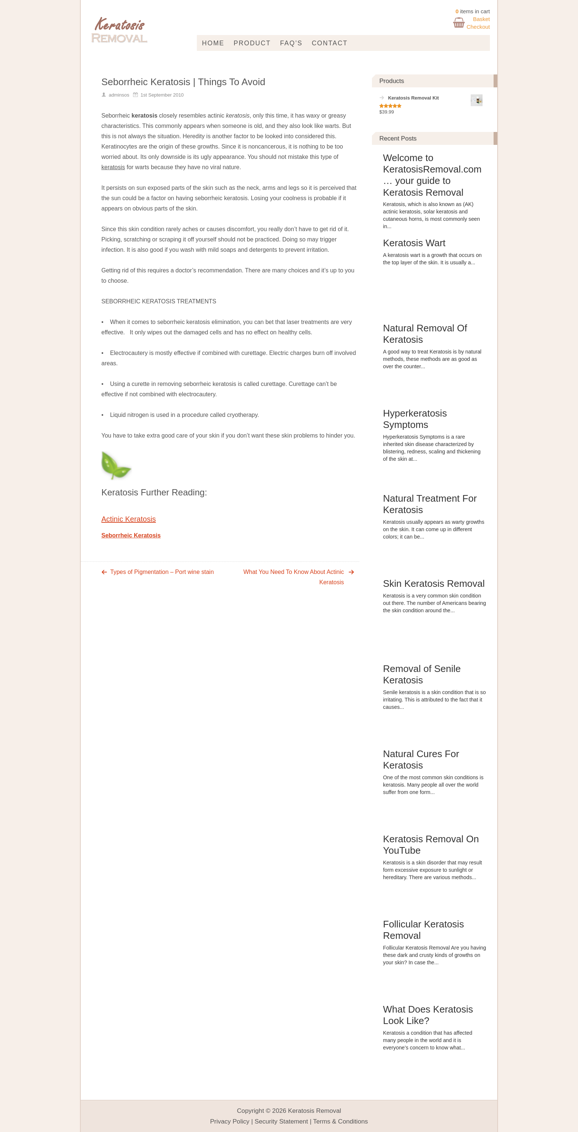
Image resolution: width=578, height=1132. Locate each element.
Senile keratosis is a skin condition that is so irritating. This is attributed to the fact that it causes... (434, 699)
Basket (481, 19)
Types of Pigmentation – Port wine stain (162, 572)
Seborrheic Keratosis (131, 535)
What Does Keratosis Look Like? (428, 1015)
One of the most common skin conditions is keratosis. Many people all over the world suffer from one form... (433, 784)
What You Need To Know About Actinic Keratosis (293, 577)
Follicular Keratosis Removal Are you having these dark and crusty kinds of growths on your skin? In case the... (434, 955)
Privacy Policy (230, 1121)
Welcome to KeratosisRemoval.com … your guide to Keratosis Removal (432, 175)
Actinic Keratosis (128, 519)
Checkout (478, 27)
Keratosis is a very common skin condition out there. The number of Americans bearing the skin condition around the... (434, 603)
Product (252, 43)
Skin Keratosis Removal (434, 583)
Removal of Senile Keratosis (422, 674)
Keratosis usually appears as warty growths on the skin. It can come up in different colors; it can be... (433, 529)
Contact (330, 43)
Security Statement (281, 1121)
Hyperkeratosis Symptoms (415, 419)
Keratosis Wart (414, 242)
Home (213, 43)
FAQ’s (291, 43)
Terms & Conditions (340, 1121)
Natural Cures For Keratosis (421, 759)
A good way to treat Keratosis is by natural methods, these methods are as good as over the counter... (432, 359)
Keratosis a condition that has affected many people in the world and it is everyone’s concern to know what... (427, 1040)
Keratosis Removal (314, 1110)
